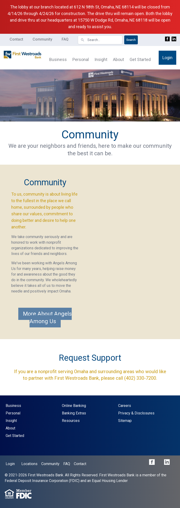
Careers (124, 405)
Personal (80, 59)
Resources (71, 420)
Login (167, 57)
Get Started (140, 59)
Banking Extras (74, 413)
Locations (29, 464)
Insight (100, 59)
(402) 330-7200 (140, 378)
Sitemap (125, 420)
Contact (16, 39)
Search (131, 40)
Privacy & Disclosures (136, 413)
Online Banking (74, 405)
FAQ (65, 39)
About (118, 59)
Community (42, 39)
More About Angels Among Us (47, 318)
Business (58, 59)
